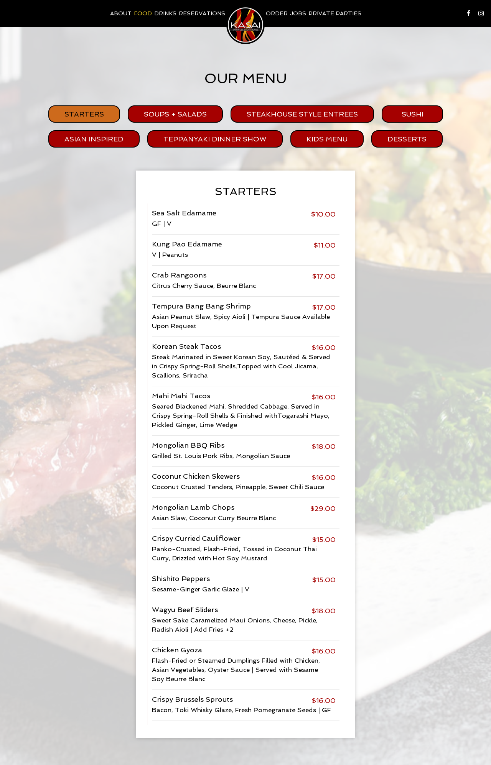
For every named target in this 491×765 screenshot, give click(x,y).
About (121, 13)
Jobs (298, 13)
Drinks (165, 13)
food (143, 13)
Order (277, 13)
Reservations (202, 13)
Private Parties (334, 13)
